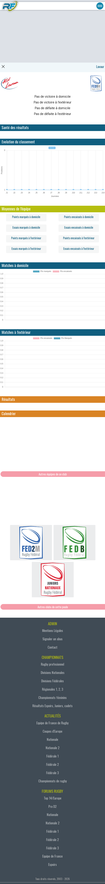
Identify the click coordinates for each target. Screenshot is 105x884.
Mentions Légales (52, 630)
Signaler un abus (52, 638)
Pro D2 (52, 806)
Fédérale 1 (52, 755)
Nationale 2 (52, 747)
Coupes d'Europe (52, 731)
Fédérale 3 (52, 772)
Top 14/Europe (52, 797)
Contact (52, 647)
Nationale (52, 739)
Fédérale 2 (52, 764)
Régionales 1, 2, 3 (52, 689)
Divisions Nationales (52, 672)
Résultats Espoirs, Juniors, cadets (52, 705)
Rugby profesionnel (52, 664)
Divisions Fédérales (52, 680)
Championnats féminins (52, 697)
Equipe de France (52, 856)
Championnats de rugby (52, 780)
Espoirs (52, 864)
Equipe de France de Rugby (52, 722)
